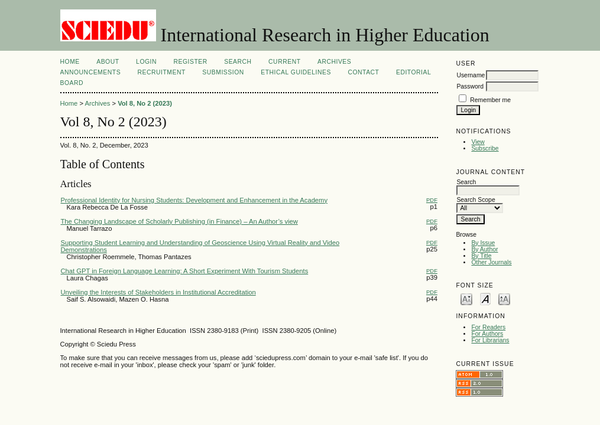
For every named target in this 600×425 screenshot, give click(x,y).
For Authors (487, 334)
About (107, 61)
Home (70, 61)
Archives (334, 61)
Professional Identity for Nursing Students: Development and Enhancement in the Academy (194, 200)
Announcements (90, 72)
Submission (223, 72)
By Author (484, 249)
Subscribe (484, 148)
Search (237, 61)
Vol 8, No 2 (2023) (145, 103)
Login (146, 61)
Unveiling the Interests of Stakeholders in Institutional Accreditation (158, 292)
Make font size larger (504, 298)
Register (190, 61)
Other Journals (491, 262)
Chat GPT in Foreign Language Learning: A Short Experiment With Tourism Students (185, 270)
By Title (481, 256)
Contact (363, 72)
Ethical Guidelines (296, 72)
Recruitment (162, 72)
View (477, 142)
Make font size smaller (466, 298)
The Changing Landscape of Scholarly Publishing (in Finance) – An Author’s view (179, 221)
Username (470, 75)
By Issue (483, 243)
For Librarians (490, 340)
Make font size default (485, 298)
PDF (431, 200)
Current (284, 61)
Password (470, 86)
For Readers (488, 327)
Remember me (490, 100)
